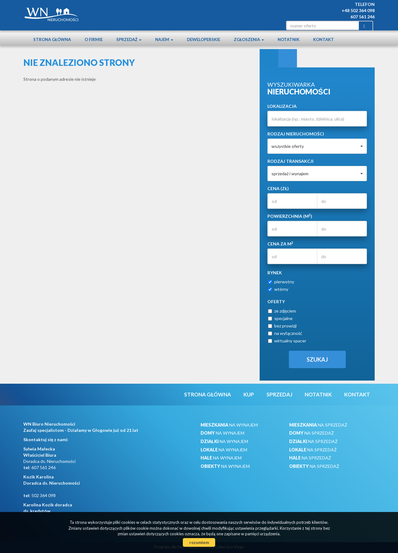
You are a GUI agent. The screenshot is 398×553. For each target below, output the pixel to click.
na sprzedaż (318, 424)
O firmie (94, 39)
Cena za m (280, 243)
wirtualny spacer (287, 340)
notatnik (288, 39)
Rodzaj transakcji (290, 161)
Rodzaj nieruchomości (295, 133)
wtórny (278, 289)
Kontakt (323, 39)
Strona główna (52, 39)
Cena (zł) (278, 188)
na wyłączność (285, 333)
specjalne (280, 318)
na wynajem (229, 424)
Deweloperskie (203, 39)
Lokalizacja (282, 106)
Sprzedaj (279, 394)
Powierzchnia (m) (289, 216)
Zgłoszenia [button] (249, 39)
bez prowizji (282, 325)
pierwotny (281, 281)
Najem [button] (164, 39)
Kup (248, 394)
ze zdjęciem (282, 310)
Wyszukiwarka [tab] (269, 58)
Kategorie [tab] (287, 58)
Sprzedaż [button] (128, 39)
